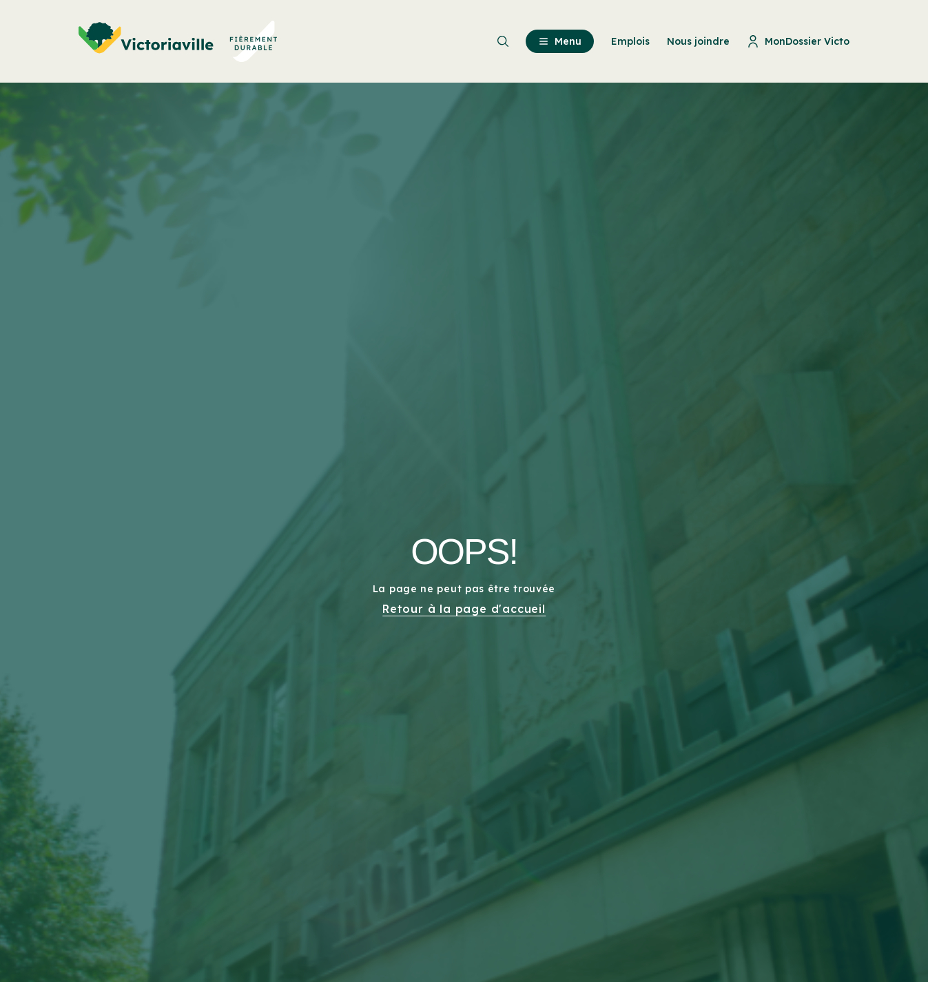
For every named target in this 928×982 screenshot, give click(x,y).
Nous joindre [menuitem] (698, 41)
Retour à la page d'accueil (464, 609)
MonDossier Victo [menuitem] (798, 41)
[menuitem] (178, 41)
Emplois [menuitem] (630, 41)
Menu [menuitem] (559, 41)
